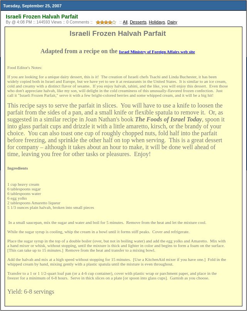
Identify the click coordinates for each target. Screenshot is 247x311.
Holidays (157, 22)
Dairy (172, 22)
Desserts (138, 22)
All (125, 22)
